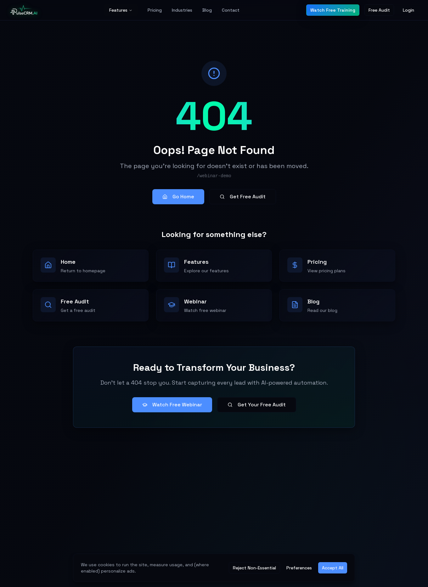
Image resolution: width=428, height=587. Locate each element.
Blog (207, 10)
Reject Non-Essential (254, 568)
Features (120, 10)
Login (408, 10)
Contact (230, 10)
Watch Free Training (332, 10)
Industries (182, 10)
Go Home (178, 196)
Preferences (299, 568)
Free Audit (379, 10)
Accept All (332, 568)
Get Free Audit (243, 196)
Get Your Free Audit (257, 404)
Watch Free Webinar (172, 404)
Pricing (155, 10)
